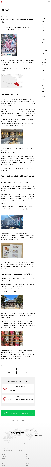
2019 (43, 94)
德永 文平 (44, 65)
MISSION (3, 454)
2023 (43, 82)
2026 (43, 74)
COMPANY (4, 456)
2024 (43, 79)
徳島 (9, 372)
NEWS (3, 463)
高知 (27, 372)
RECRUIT (3, 458)
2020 (43, 91)
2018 (43, 97)
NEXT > (23, 420)
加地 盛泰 (44, 53)
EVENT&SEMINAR (5, 465)
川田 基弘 (44, 59)
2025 (43, 77)
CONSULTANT (28, 456)
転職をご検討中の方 (31, 431)
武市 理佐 (44, 56)
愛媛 (27, 369)
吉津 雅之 (44, 50)
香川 (9, 369)
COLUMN (27, 458)
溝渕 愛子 (44, 42)
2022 (43, 85)
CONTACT (27, 465)
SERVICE (27, 454)
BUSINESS (27, 463)
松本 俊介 (44, 48)
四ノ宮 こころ (45, 45)
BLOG (5, 10)
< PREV (12, 420)
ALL (17, 420)
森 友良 (44, 62)
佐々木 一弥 (45, 39)
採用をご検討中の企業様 (32, 435)
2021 (43, 88)
